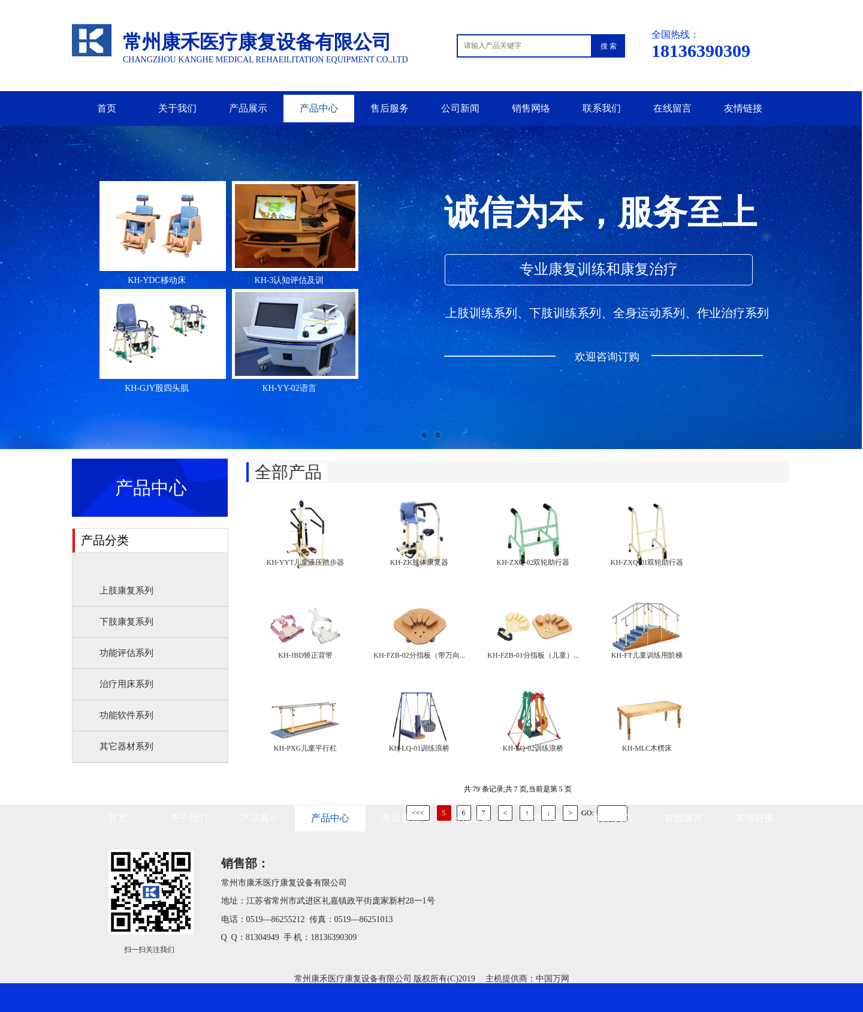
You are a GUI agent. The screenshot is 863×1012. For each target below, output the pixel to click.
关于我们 (177, 108)
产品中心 (319, 108)
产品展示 (248, 108)
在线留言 (672, 108)
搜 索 (609, 46)
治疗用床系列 (126, 684)
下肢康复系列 (126, 622)
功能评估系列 (126, 653)
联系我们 (602, 108)
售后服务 (389, 108)
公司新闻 (460, 108)
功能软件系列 (126, 715)
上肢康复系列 (126, 590)
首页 (106, 108)
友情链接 (743, 108)
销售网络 (531, 108)
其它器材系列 (126, 746)
